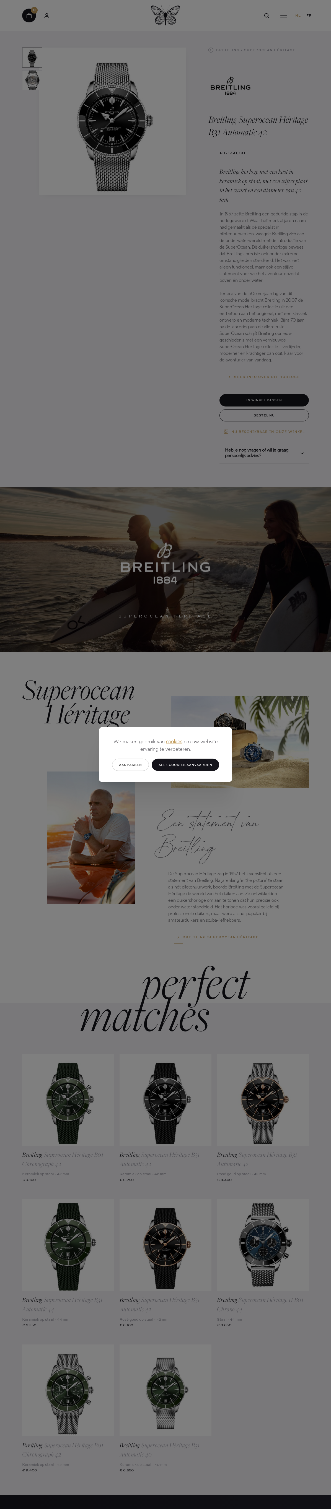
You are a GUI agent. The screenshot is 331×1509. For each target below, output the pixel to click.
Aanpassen (130, 764)
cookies (174, 741)
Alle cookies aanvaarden (185, 764)
